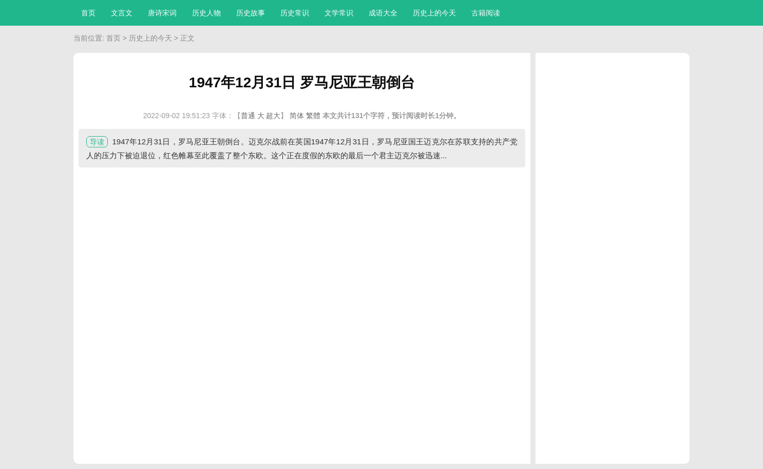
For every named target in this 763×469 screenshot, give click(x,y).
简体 (297, 115)
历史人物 (206, 13)
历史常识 (294, 13)
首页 (88, 13)
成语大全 (383, 13)
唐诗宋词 (162, 13)
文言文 (121, 13)
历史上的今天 (434, 13)
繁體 (313, 115)
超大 (273, 115)
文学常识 (339, 13)
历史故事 (250, 13)
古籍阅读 (485, 13)
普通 (248, 115)
